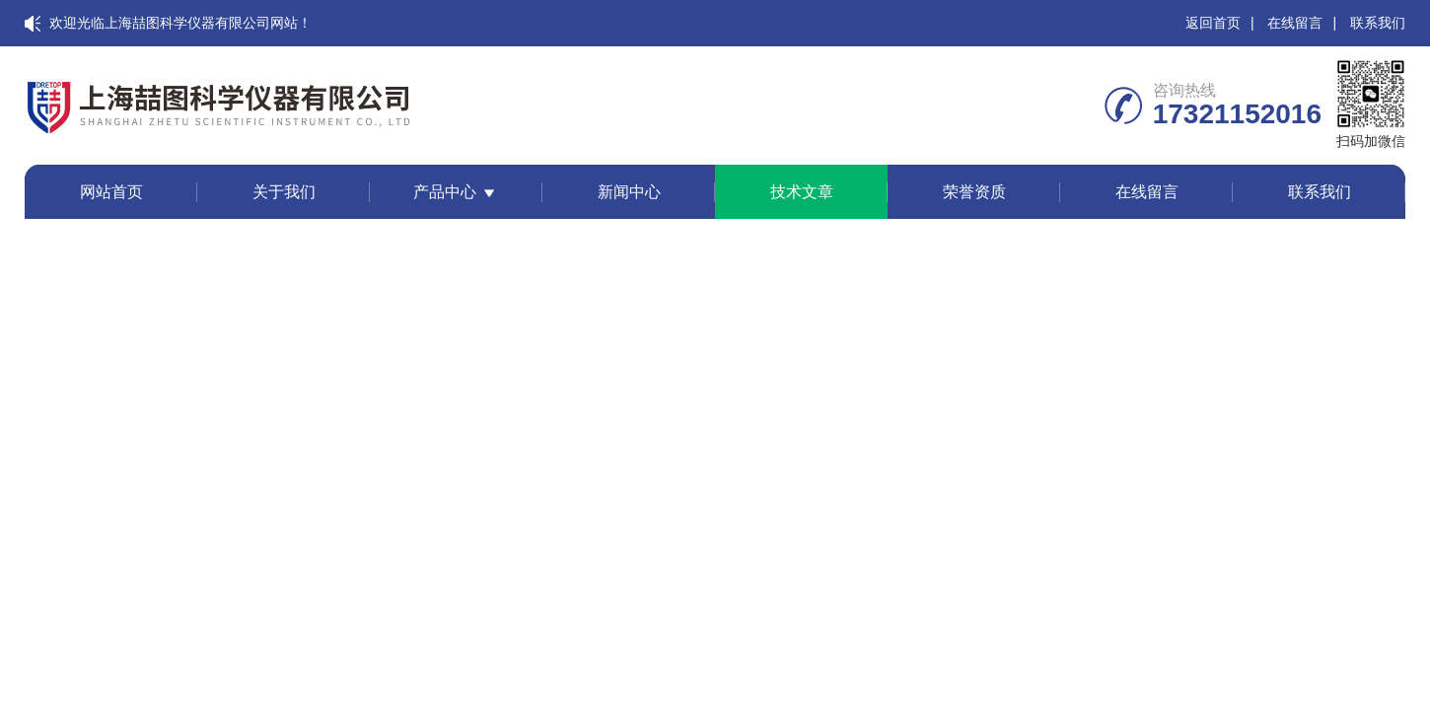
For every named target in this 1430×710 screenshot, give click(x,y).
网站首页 (111, 191)
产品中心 (444, 191)
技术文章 (801, 191)
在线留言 (1295, 23)
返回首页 (1213, 23)
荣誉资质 (974, 191)
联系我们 (1377, 23)
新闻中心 (629, 191)
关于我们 (284, 191)
